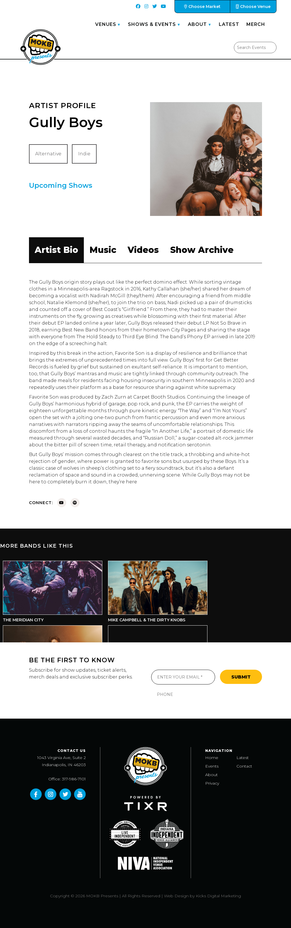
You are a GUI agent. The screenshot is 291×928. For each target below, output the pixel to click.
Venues (105, 24)
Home (211, 757)
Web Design (176, 895)
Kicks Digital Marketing (218, 895)
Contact (244, 766)
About (197, 24)
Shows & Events (152, 24)
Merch (255, 24)
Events (212, 766)
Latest (229, 24)
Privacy (212, 783)
